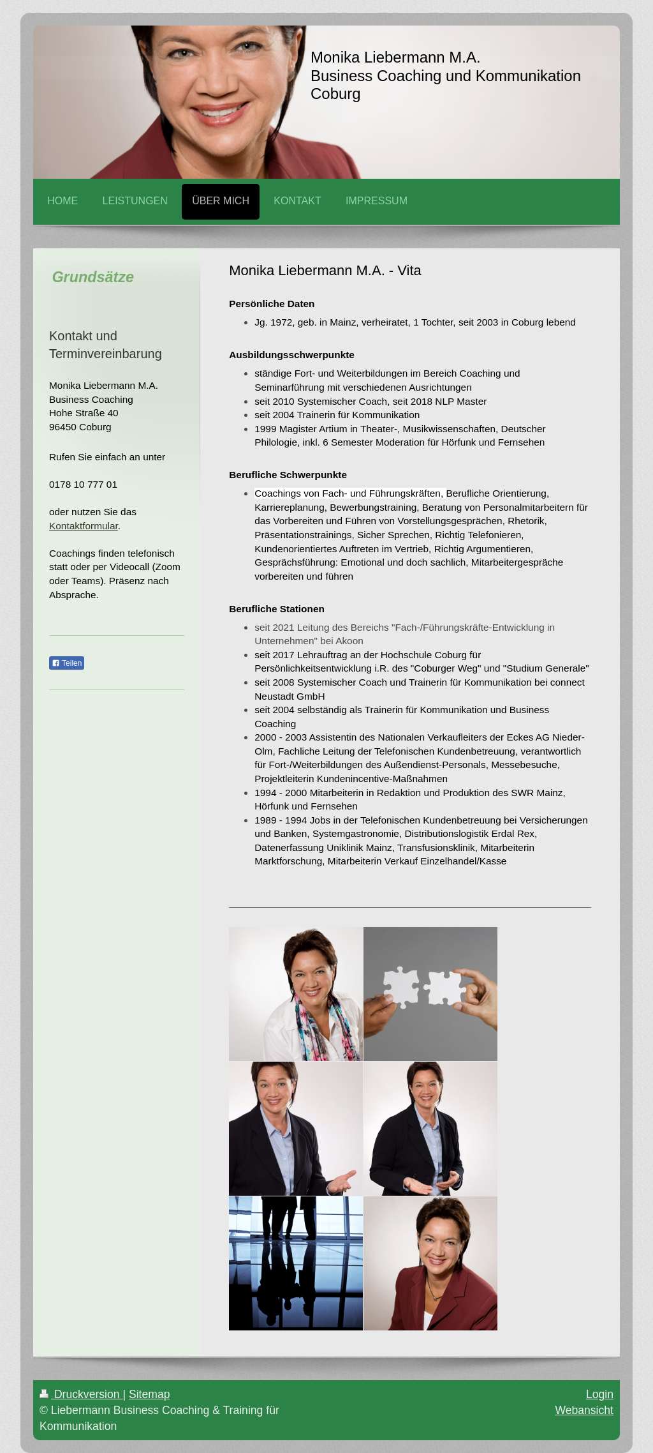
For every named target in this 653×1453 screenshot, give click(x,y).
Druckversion (81, 1394)
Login (599, 1394)
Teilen (67, 663)
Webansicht (584, 1410)
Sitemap (149, 1394)
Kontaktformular (83, 525)
